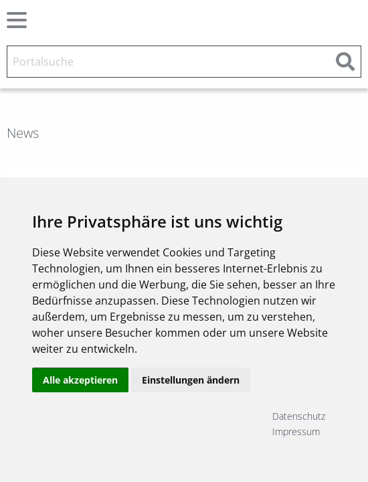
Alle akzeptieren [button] (80, 380)
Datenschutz (298, 416)
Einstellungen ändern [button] (191, 380)
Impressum (296, 431)
